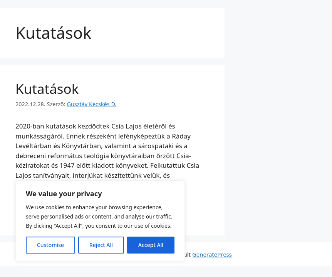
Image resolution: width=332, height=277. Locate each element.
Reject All (101, 245)
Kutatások (47, 89)
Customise (50, 245)
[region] (100, 221)
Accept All (150, 245)
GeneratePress (212, 254)
